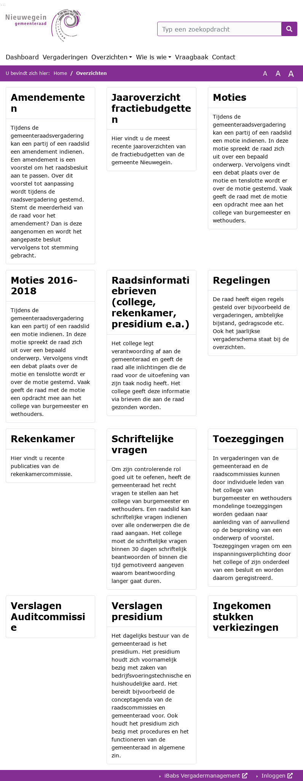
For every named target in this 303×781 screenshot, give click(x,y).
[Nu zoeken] (289, 29)
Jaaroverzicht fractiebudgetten (151, 108)
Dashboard (22, 56)
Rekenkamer (43, 438)
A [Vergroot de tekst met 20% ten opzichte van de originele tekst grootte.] (278, 73)
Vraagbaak (191, 56)
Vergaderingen (65, 56)
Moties (229, 97)
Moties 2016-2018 (44, 286)
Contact (223, 56)
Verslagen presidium (137, 611)
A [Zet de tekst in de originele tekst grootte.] (265, 73)
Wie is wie (151, 56)
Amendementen (48, 103)
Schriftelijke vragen (143, 444)
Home (60, 73)
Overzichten (109, 56)
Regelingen (241, 280)
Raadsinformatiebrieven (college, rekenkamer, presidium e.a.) (151, 302)
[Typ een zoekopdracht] (227, 29)
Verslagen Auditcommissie (48, 616)
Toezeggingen (248, 438)
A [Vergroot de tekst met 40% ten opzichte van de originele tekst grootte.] (291, 73)
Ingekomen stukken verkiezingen (246, 616)
